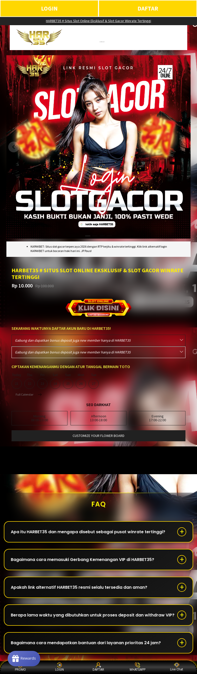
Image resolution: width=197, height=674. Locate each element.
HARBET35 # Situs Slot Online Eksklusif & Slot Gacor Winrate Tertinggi (98, 20)
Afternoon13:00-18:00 (98, 418)
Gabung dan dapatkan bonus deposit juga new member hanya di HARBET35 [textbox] (73, 340)
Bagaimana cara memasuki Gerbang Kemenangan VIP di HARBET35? (82, 560)
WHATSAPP (137, 666)
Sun (68, 381)
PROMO (20, 666)
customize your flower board (98, 435)
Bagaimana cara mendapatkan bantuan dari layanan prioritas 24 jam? (86, 643)
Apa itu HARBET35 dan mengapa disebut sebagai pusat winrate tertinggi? (88, 532)
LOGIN (49, 8)
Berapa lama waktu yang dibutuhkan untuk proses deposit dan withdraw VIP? (92, 615)
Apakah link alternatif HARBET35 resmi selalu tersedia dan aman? (79, 587)
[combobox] (98, 341)
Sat (55, 381)
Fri (42, 381)
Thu (29, 381)
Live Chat (176, 667)
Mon (81, 381)
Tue (93, 381)
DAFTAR (147, 8)
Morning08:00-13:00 (39, 418)
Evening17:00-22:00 (157, 418)
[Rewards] (24, 658)
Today (17, 381)
